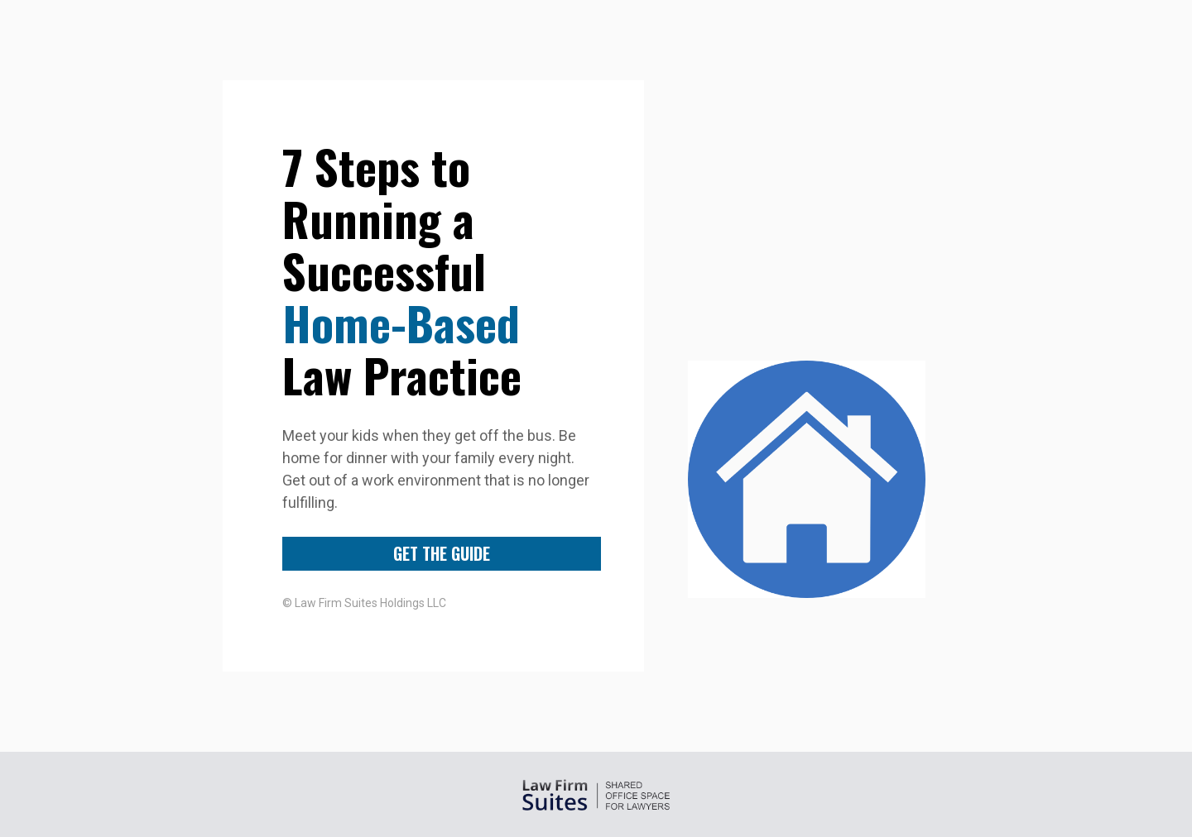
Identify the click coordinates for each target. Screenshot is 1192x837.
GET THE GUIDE (441, 553)
